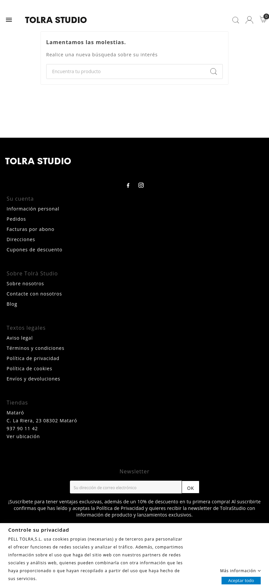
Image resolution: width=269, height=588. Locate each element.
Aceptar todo (241, 580)
